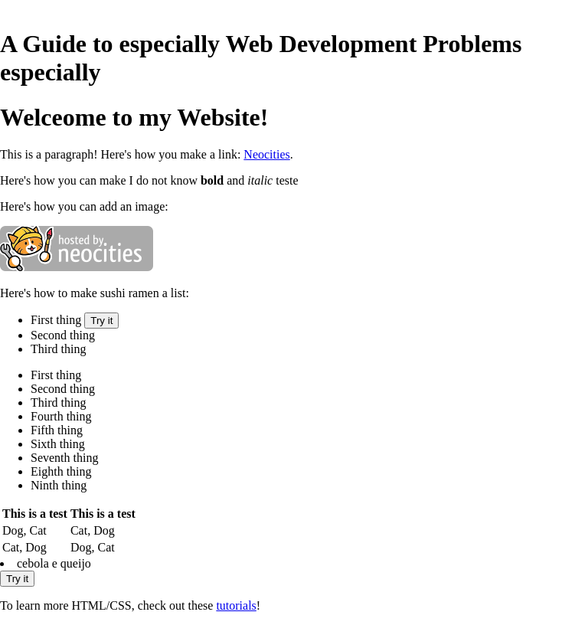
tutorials (236, 605)
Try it (101, 320)
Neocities (266, 154)
